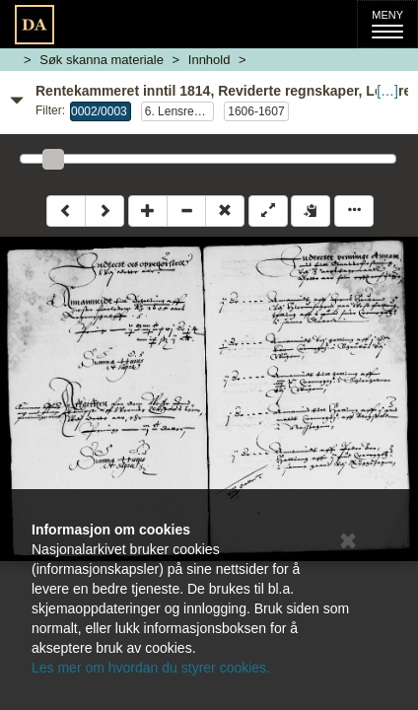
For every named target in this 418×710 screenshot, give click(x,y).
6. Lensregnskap (179, 111)
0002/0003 (99, 111)
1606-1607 (256, 111)
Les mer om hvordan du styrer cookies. (151, 667)
